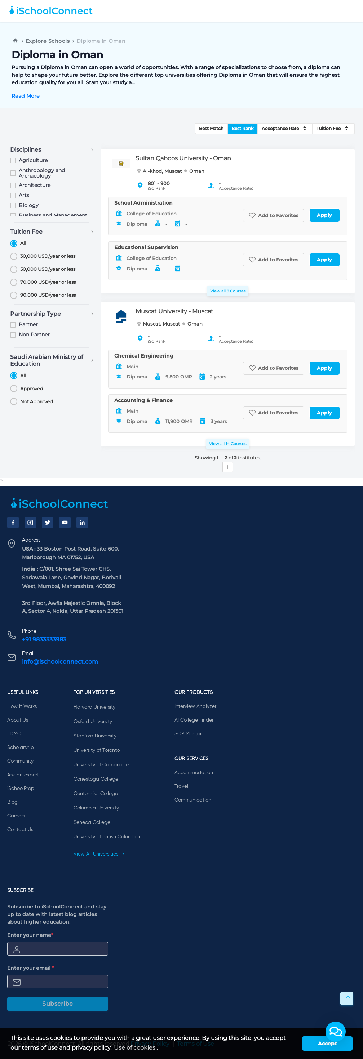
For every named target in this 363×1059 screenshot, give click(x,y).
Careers (16, 815)
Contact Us (20, 829)
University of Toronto (97, 750)
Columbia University (96, 808)
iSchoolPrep (20, 788)
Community (20, 761)
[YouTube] (65, 522)
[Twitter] (47, 522)
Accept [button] (327, 1043)
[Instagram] (30, 522)
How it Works (22, 706)
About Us (17, 720)
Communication (192, 800)
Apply (324, 215)
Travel (181, 786)
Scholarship (20, 747)
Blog (12, 802)
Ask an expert (23, 774)
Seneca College (92, 822)
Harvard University (94, 707)
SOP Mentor (188, 733)
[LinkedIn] (82, 522)
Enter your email (30, 968)
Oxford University (93, 721)
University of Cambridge (101, 764)
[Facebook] (13, 522)
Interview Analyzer (195, 706)
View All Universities (99, 854)
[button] (336, 1032)
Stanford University (95, 736)
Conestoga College (96, 779)
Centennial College (96, 793)
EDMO (14, 733)
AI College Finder (193, 720)
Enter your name (30, 935)
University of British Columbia (107, 836)
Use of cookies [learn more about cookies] (134, 1047)
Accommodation (193, 772)
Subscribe (57, 1003)
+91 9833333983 (44, 639)
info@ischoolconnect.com (60, 661)
